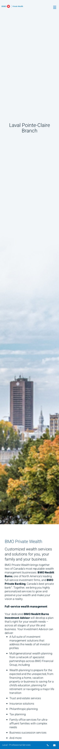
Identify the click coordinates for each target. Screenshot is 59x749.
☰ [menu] (54, 8)
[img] (29, 262)
